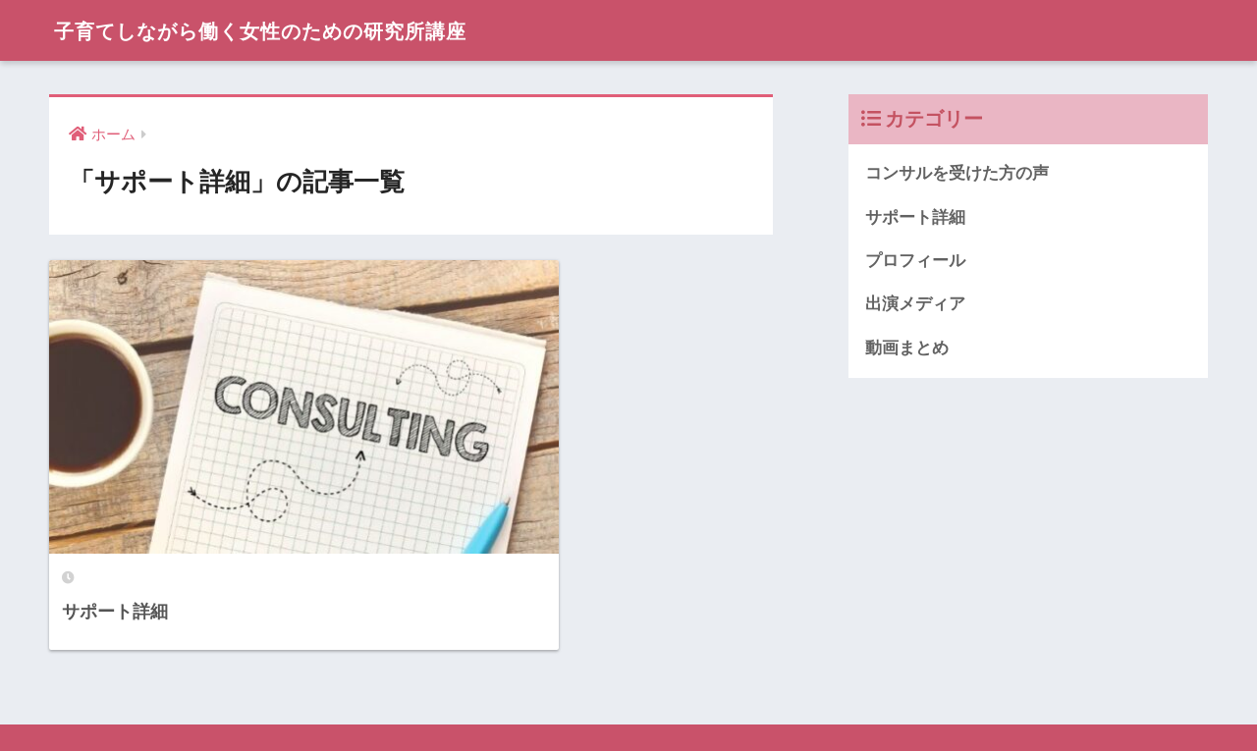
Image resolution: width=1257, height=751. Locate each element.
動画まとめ (907, 349)
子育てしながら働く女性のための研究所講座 (294, 30)
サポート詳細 (915, 217)
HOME (629, 667)
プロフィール (915, 260)
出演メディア (915, 304)
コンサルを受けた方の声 (957, 173)
